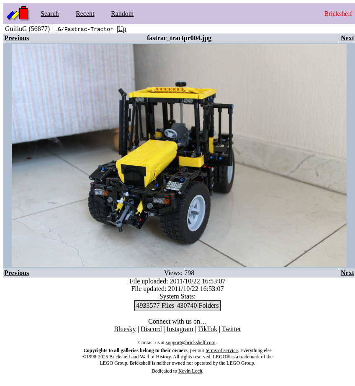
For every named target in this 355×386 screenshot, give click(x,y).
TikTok (207, 328)
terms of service (222, 350)
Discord (151, 328)
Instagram (180, 328)
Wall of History (155, 357)
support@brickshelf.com (191, 342)
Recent (85, 13)
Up (122, 28)
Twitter (231, 328)
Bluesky (125, 328)
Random (122, 13)
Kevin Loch (190, 371)
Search (50, 13)
